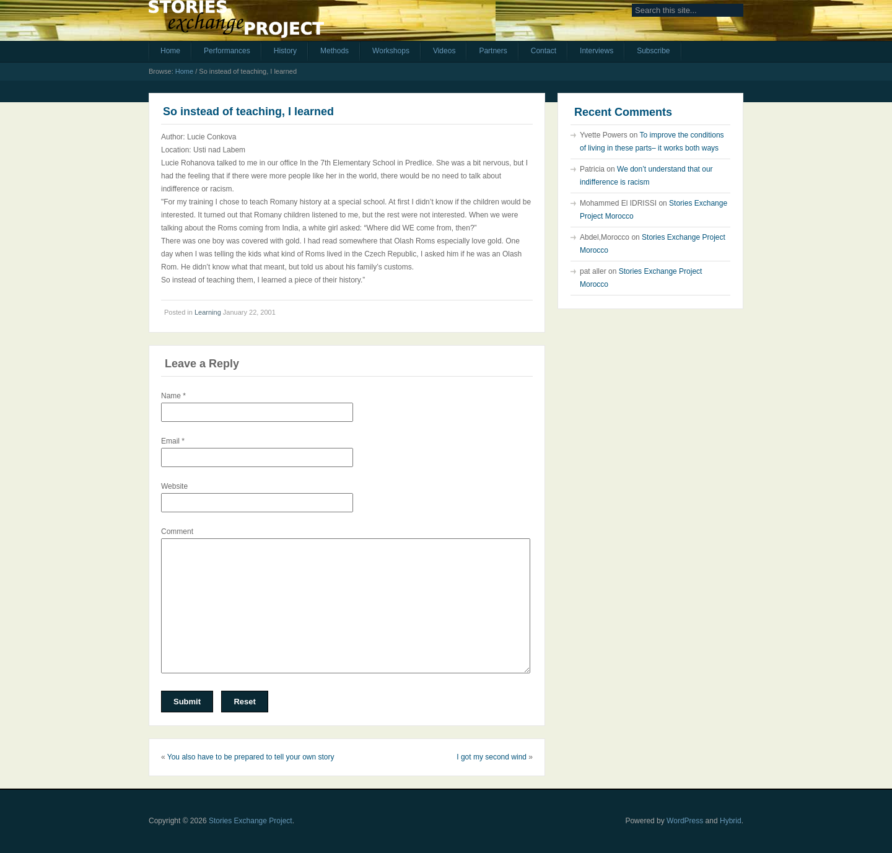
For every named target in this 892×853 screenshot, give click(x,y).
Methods (334, 50)
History (285, 50)
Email (173, 441)
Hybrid (730, 820)
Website (174, 486)
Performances (227, 50)
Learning (208, 312)
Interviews (596, 50)
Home (170, 50)
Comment (177, 531)
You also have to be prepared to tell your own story (250, 757)
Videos (444, 50)
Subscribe (653, 50)
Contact (543, 50)
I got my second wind (492, 757)
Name (173, 396)
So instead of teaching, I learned (248, 111)
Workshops (390, 50)
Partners (493, 50)
